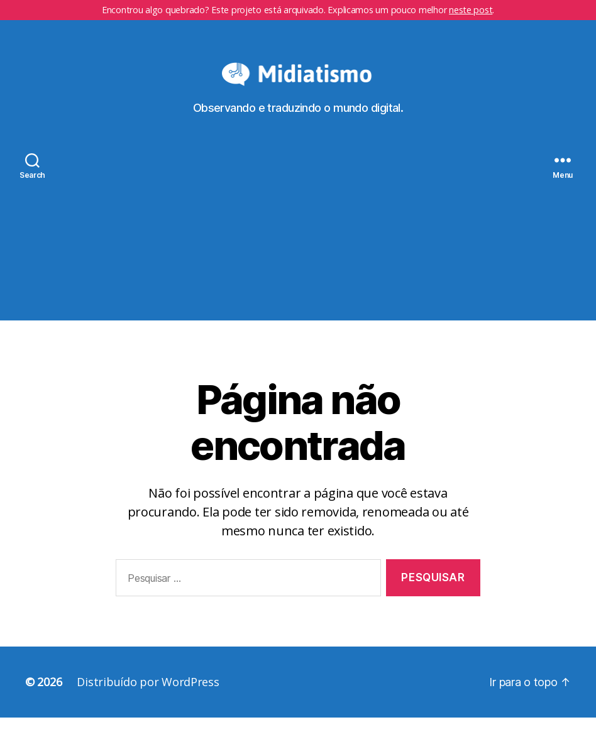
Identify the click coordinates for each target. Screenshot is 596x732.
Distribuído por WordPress (148, 696)
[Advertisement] (298, 247)
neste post (470, 10)
